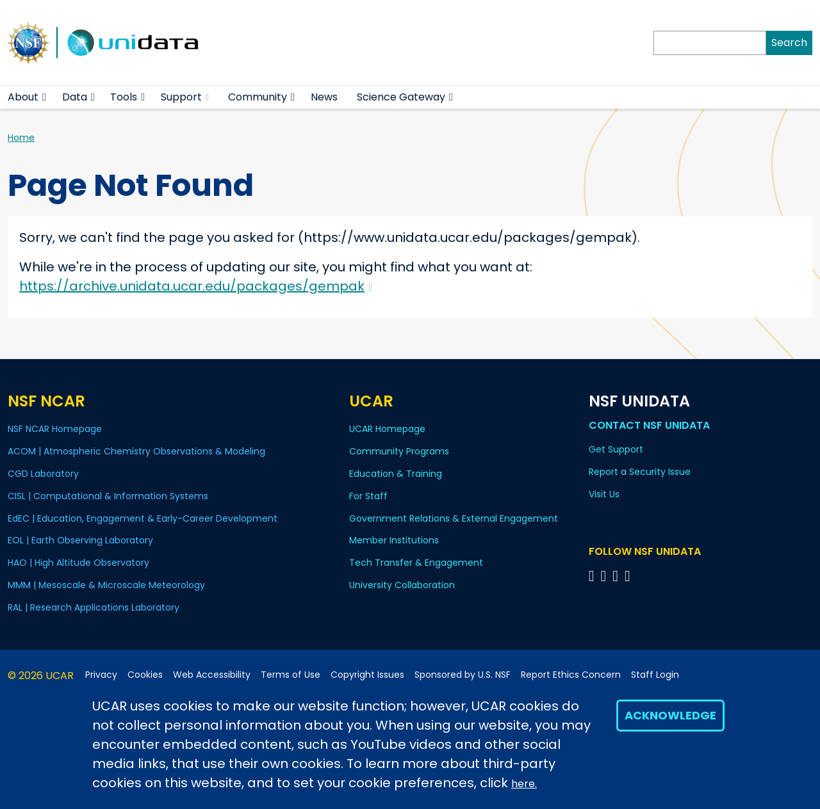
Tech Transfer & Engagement (416, 562)
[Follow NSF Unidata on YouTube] (605, 575)
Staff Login (655, 675)
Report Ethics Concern (571, 675)
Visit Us (604, 494)
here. (524, 783)
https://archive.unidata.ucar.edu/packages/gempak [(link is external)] (195, 286)
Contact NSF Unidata (649, 425)
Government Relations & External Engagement (453, 518)
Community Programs (399, 451)
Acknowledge (670, 715)
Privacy (101, 675)
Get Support (616, 449)
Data (74, 97)
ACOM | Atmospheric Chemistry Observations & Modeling (136, 451)
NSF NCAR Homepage (55, 428)
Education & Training (395, 473)
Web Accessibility (211, 675)
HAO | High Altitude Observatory (78, 562)
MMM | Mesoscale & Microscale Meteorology (106, 585)
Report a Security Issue (640, 471)
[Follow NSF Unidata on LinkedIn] (617, 575)
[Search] (709, 43)
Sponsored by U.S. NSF (462, 675)
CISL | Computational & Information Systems (108, 496)
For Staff (368, 496)
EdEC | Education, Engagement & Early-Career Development (142, 518)
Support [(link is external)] (185, 97)
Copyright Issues (367, 675)
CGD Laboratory (43, 473)
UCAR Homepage (387, 428)
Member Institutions (394, 540)
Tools (123, 97)
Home (21, 137)
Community (257, 97)
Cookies (145, 675)
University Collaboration (402, 585)
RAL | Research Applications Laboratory (93, 607)
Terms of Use (290, 675)
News (324, 97)
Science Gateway (401, 97)
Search (789, 42)
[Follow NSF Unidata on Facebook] (629, 575)
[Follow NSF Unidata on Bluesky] (593, 575)
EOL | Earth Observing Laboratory (80, 540)
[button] (44, 97)
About (23, 97)
